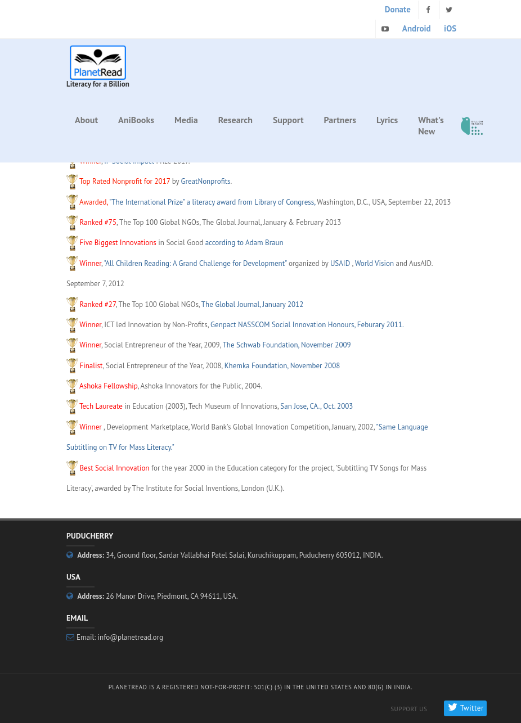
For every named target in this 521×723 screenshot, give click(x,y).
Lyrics (387, 119)
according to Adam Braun (244, 242)
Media (186, 119)
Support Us (408, 709)
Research (235, 119)
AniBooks (136, 119)
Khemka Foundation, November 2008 (282, 365)
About (86, 119)
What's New (431, 125)
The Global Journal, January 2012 (252, 304)
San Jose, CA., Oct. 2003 (316, 406)
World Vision (374, 263)
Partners (340, 119)
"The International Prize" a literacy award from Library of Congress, (212, 202)
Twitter (465, 708)
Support (288, 119)
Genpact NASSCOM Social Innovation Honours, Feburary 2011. (307, 324)
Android (416, 28)
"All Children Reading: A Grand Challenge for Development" (195, 263)
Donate (398, 9)
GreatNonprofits (206, 181)
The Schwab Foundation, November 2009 (287, 345)
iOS (450, 28)
